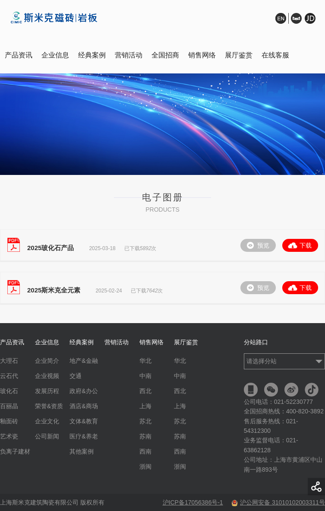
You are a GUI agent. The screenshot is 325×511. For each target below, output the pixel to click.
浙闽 (145, 466)
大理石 (9, 360)
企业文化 (47, 421)
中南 (145, 375)
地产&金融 (83, 360)
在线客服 (275, 55)
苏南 (145, 436)
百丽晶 (9, 406)
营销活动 (128, 55)
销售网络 (202, 55)
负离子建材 (15, 451)
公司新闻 (47, 436)
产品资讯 (18, 55)
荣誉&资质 (49, 406)
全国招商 (165, 55)
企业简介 (47, 360)
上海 (145, 406)
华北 (145, 360)
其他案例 (81, 451)
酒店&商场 (83, 406)
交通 (75, 375)
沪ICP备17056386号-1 (193, 502)
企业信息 (55, 55)
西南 (145, 451)
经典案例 (92, 55)
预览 (263, 245)
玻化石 (9, 390)
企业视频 (47, 375)
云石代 (9, 375)
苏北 (145, 421)
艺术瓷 (9, 436)
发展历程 (47, 390)
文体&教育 (83, 421)
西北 (145, 390)
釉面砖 (9, 421)
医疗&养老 (83, 436)
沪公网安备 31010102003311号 (278, 502)
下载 (306, 245)
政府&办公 (83, 390)
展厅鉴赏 (238, 55)
